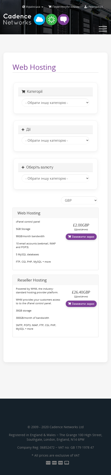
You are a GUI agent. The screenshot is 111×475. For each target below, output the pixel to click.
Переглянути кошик (63, 7)
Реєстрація (93, 7)
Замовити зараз (81, 237)
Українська (32, 7)
